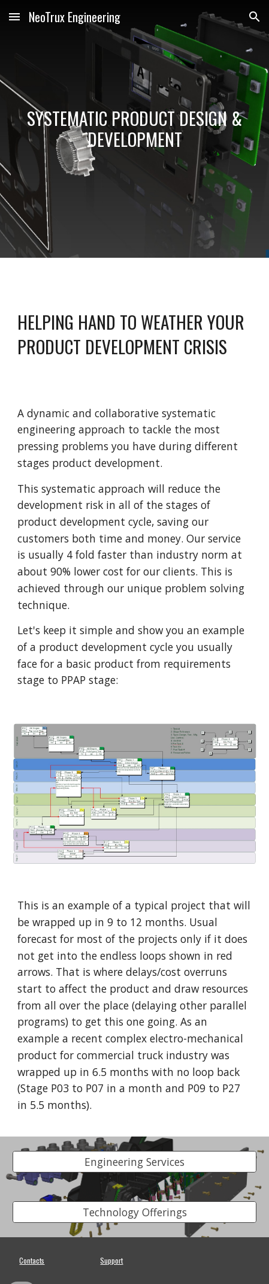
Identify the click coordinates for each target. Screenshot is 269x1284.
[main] (134, 128)
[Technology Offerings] (134, 1212)
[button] (14, 16)
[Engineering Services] (134, 1161)
